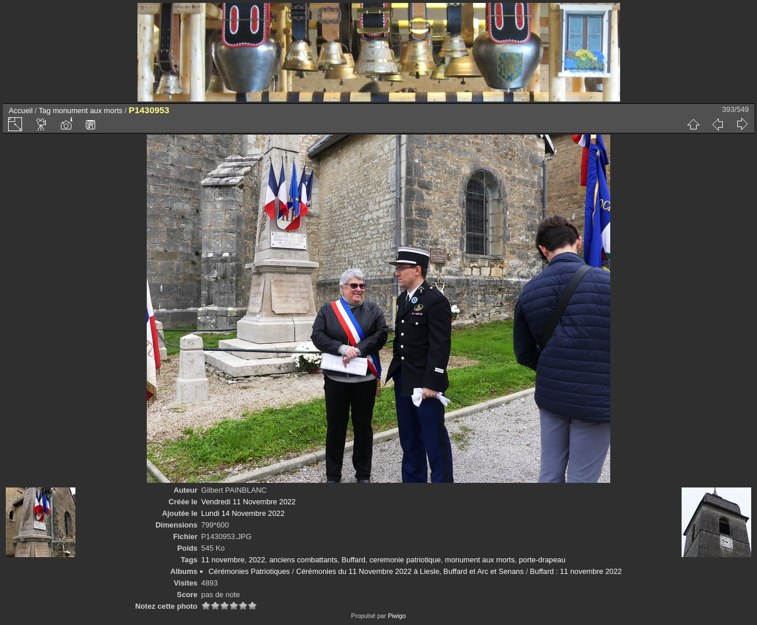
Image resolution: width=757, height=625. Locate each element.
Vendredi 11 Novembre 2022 (248, 501)
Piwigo (396, 615)
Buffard (353, 559)
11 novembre (223, 559)
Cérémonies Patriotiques (249, 571)
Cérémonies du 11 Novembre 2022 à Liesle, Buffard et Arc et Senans (409, 571)
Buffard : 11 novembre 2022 (576, 571)
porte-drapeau (542, 559)
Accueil (20, 110)
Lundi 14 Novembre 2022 (243, 513)
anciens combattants (303, 559)
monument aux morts (87, 110)
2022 (257, 559)
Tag (45, 110)
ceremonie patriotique (405, 559)
